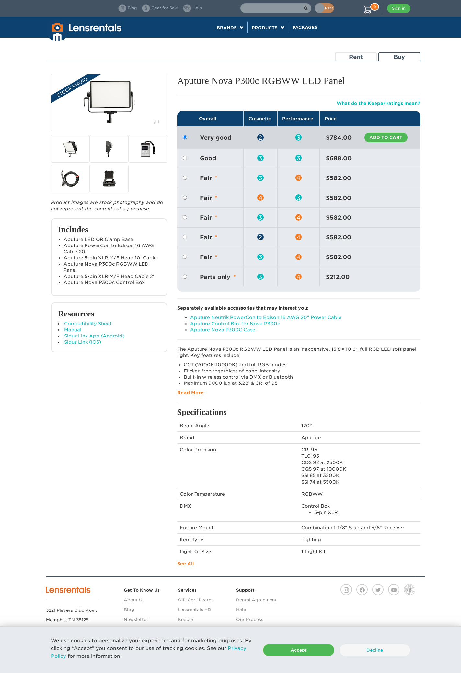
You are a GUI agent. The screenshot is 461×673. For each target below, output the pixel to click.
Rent (356, 56)
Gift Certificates (195, 600)
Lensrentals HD (194, 609)
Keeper (186, 619)
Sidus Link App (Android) (94, 335)
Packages (305, 27)
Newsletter (136, 619)
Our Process (249, 619)
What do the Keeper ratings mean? (378, 103)
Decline (374, 650)
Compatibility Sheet (88, 323)
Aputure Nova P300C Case (222, 329)
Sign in (399, 8)
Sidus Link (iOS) (82, 342)
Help (241, 609)
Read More (190, 392)
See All (185, 563)
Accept (299, 650)
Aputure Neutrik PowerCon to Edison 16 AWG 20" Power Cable (265, 317)
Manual (72, 329)
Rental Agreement (256, 600)
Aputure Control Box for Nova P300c (235, 323)
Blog (129, 609)
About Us (134, 600)
